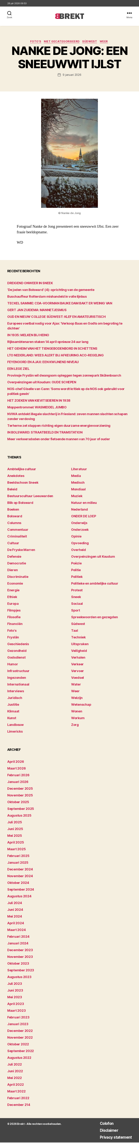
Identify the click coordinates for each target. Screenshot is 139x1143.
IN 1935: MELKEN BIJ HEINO (28, 335)
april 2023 (15, 1004)
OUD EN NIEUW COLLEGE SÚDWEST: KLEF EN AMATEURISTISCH (56, 317)
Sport (75, 611)
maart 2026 (16, 769)
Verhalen (78, 658)
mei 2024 (14, 917)
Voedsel (77, 678)
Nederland (79, 510)
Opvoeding (80, 544)
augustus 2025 (19, 816)
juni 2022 (15, 1072)
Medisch (78, 483)
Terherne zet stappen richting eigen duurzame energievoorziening (58, 426)
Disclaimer (105, 1130)
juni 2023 (15, 991)
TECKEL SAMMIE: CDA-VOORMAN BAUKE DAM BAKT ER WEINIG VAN (59, 304)
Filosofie (14, 618)
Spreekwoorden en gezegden (94, 618)
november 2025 (20, 796)
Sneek (76, 598)
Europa (13, 604)
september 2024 (20, 890)
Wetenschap (81, 705)
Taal (74, 631)
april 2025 (15, 843)
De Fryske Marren (21, 550)
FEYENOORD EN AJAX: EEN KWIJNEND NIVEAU (43, 362)
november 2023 (20, 957)
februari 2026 (18, 776)
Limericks (15, 732)
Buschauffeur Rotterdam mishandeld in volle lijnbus (47, 297)
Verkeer (77, 665)
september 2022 (20, 1051)
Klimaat (13, 712)
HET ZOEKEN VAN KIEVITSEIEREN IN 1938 (38, 401)
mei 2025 (14, 836)
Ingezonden (16, 678)
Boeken (13, 510)
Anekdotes (15, 476)
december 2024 (20, 870)
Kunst (11, 719)
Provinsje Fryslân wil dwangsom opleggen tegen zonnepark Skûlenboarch (64, 376)
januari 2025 (17, 863)
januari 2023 (17, 1024)
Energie (13, 591)
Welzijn (77, 698)
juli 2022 (14, 1065)
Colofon (102, 1123)
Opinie (76, 537)
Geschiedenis (18, 645)
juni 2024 (15, 910)
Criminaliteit (17, 537)
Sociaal (77, 604)
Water (76, 685)
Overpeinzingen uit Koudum (93, 557)
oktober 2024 (18, 883)
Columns (14, 523)
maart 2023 (16, 1011)
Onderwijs (79, 523)
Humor (12, 665)
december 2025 (20, 789)
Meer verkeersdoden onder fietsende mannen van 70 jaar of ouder (58, 439)
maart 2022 (16, 1092)
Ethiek (12, 598)
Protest (77, 591)
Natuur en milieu (84, 503)
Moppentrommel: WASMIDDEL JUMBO (37, 408)
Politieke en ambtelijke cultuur (94, 584)
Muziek (76, 497)
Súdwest (91, 42)
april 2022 (15, 1085)
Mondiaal (78, 490)
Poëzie (76, 564)
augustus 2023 (19, 977)
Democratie (16, 564)
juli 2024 (14, 903)
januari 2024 (17, 944)
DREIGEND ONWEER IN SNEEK (30, 283)
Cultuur (13, 544)
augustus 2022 (19, 1058)
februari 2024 (18, 937)
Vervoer (77, 672)
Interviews (15, 692)
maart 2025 (16, 850)
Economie (15, 584)
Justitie (13, 705)
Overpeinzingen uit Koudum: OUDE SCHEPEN (41, 383)
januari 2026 (17, 782)
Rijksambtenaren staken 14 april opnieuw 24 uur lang (47, 342)
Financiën (15, 624)
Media (76, 476)
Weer (106, 42)
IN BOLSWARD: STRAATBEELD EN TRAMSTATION (44, 433)
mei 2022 (14, 1078)
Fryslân (13, 638)
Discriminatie (17, 577)
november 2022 (20, 1038)
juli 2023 (14, 984)
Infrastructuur (18, 672)
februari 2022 (18, 1098)
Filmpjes (14, 611)
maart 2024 (16, 930)
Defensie (14, 557)
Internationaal (18, 685)
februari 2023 (18, 1018)
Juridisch (14, 698)
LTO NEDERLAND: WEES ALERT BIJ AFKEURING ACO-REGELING (55, 356)
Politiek (77, 577)
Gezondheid (16, 651)
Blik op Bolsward (20, 503)
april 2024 (15, 924)
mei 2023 (14, 998)
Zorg (75, 725)
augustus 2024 (19, 897)
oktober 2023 (18, 964)
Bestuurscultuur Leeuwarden (30, 497)
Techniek (78, 638)
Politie (76, 571)
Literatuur (79, 470)
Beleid (12, 490)
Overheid (78, 550)
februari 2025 (18, 856)
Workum (77, 719)
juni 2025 (15, 829)
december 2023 (20, 950)
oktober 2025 (18, 802)
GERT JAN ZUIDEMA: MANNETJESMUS (37, 310)
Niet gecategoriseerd (61, 42)
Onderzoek (80, 530)
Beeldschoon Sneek (22, 483)
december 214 (18, 1105)
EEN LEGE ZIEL (18, 369)
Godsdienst (16, 658)
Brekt (20, 1124)
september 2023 (20, 971)
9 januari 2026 (72, 75)
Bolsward (14, 517)
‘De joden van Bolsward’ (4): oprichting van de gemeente (50, 290)
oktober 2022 (18, 1045)
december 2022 (20, 1031)
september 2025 (20, 809)
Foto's (34, 42)
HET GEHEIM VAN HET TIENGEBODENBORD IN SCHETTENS (52, 349)
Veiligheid (79, 651)
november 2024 (20, 876)
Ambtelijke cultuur (21, 470)
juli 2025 (14, 823)
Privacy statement (113, 1137)
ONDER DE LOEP (83, 517)
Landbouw (15, 725)
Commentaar (17, 530)
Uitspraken (79, 645)
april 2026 (15, 762)
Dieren (12, 571)
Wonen (76, 712)
